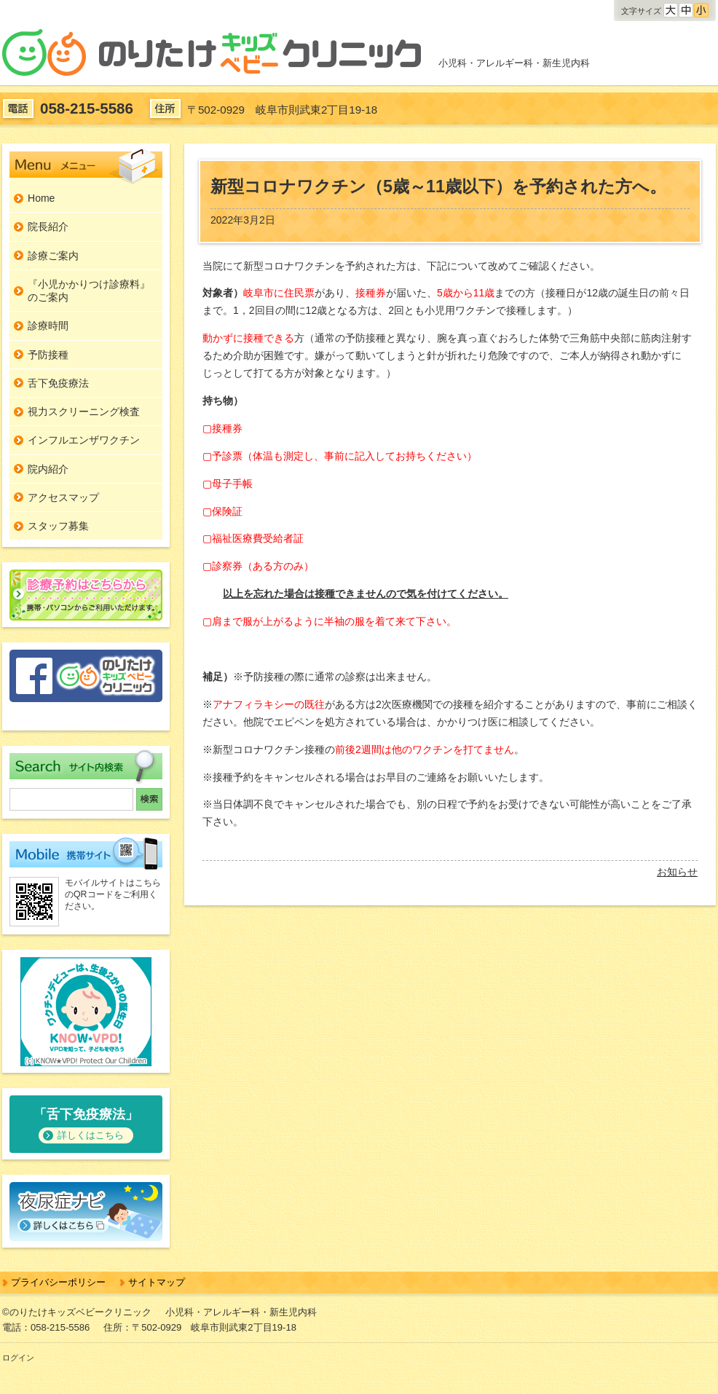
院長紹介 (48, 226)
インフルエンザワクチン (84, 440)
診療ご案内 (53, 255)
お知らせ (677, 872)
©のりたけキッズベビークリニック (76, 1312)
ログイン (18, 1357)
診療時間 (48, 325)
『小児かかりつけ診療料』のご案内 (89, 290)
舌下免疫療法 (58, 383)
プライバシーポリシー (58, 1282)
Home (41, 198)
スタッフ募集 (58, 526)
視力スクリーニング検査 (84, 411)
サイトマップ (156, 1282)
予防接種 (48, 355)
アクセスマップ (63, 497)
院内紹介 (48, 469)
